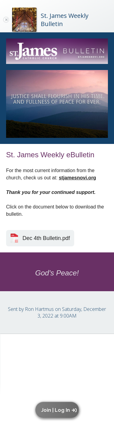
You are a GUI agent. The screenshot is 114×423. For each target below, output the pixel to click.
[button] (58, 410)
